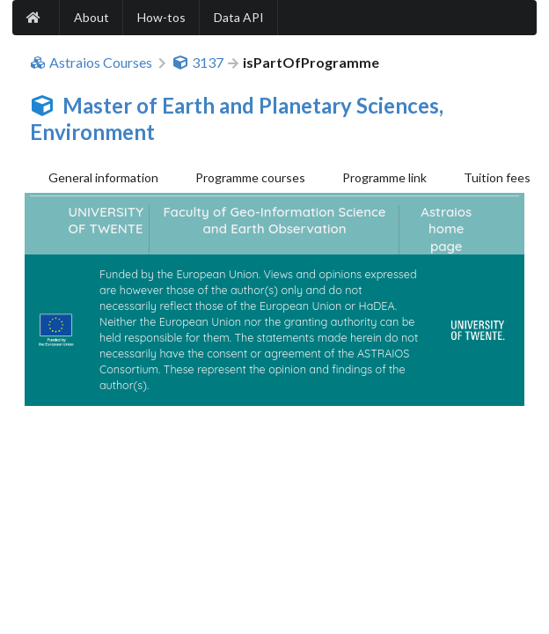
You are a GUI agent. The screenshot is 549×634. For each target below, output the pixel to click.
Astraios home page (446, 228)
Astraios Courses (91, 62)
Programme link (384, 177)
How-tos (161, 17)
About (91, 17)
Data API (239, 17)
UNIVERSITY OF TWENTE (106, 220)
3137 (197, 62)
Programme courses (250, 177)
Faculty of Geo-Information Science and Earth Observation (274, 220)
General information (103, 177)
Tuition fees (497, 177)
